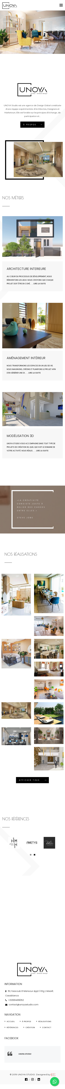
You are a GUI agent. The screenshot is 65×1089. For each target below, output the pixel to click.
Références (12, 1027)
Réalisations (44, 1021)
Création (30, 1027)
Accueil (11, 1021)
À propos (26, 1021)
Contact (46, 1027)
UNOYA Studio (25, 1054)
